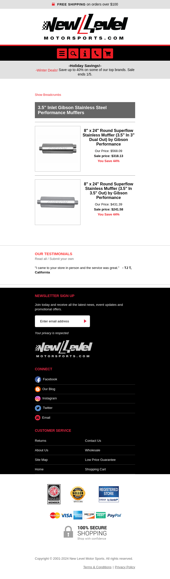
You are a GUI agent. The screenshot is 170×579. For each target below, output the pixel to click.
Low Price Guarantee (100, 460)
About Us (41, 450)
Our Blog (45, 389)
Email (42, 418)
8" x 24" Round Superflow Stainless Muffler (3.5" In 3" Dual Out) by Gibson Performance (108, 137)
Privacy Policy (125, 567)
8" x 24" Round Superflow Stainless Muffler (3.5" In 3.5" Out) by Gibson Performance (108, 191)
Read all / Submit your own (54, 259)
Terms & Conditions (97, 567)
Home (39, 469)
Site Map (41, 460)
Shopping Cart (95, 469)
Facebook (46, 379)
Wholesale (92, 450)
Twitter (43, 408)
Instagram (46, 398)
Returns (40, 441)
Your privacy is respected (51, 333)
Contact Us (93, 441)
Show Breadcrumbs (48, 95)
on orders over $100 (85, 4)
